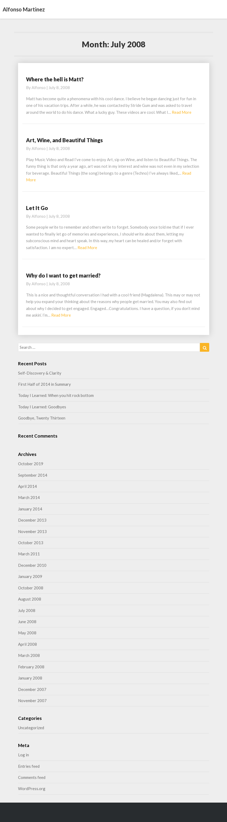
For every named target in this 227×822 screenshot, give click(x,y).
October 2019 (30, 463)
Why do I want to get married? (63, 275)
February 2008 (31, 666)
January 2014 (30, 508)
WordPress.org (31, 788)
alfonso (39, 87)
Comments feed (31, 777)
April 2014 (27, 486)
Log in (23, 754)
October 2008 (30, 587)
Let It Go (37, 208)
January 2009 (30, 576)
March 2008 (29, 655)
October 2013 (30, 542)
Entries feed (29, 766)
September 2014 (32, 475)
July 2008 (26, 610)
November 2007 (32, 700)
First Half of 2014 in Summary (44, 384)
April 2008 (27, 644)
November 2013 (32, 531)
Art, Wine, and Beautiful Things (64, 140)
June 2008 (27, 621)
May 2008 (27, 632)
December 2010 (32, 565)
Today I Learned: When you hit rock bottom (56, 395)
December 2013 (32, 520)
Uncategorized (31, 727)
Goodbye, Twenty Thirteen (41, 418)
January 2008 (30, 678)
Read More (181, 112)
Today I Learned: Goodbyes (42, 406)
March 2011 (29, 553)
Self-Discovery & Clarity (39, 373)
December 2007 (32, 689)
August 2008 (29, 599)
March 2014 (29, 497)
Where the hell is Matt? (55, 79)
